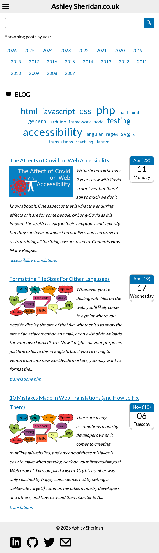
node (98, 121)
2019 (137, 50)
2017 (34, 61)
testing (119, 120)
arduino (58, 121)
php (105, 109)
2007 (70, 73)
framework (80, 121)
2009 (34, 73)
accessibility (52, 131)
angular (95, 134)
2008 (52, 73)
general (38, 121)
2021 (102, 50)
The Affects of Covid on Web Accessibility (59, 160)
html (29, 111)
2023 (65, 50)
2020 (119, 50)
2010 (16, 73)
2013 (106, 61)
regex (112, 134)
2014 (88, 61)
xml (135, 112)
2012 (124, 61)
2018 (16, 61)
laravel (103, 141)
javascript (58, 111)
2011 (142, 61)
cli (135, 134)
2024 (48, 50)
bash (124, 112)
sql (91, 141)
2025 (29, 50)
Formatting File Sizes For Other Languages (59, 279)
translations (61, 141)
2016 (52, 61)
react (81, 141)
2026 (11, 50)
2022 (83, 50)
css (85, 111)
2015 (70, 61)
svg (125, 133)
